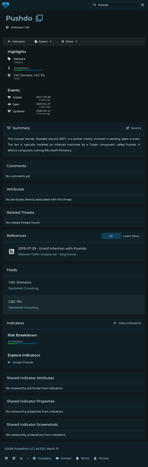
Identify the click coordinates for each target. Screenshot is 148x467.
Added (17, 97)
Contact (63, 458)
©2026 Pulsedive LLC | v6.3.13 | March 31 (32, 448)
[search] (116, 5)
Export (41, 41)
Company (42, 458)
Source (133, 128)
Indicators (16, 41)
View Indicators (127, 323)
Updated (18, 111)
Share (67, 41)
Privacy (101, 458)
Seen (16, 104)
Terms (82, 458)
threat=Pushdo (20, 362)
